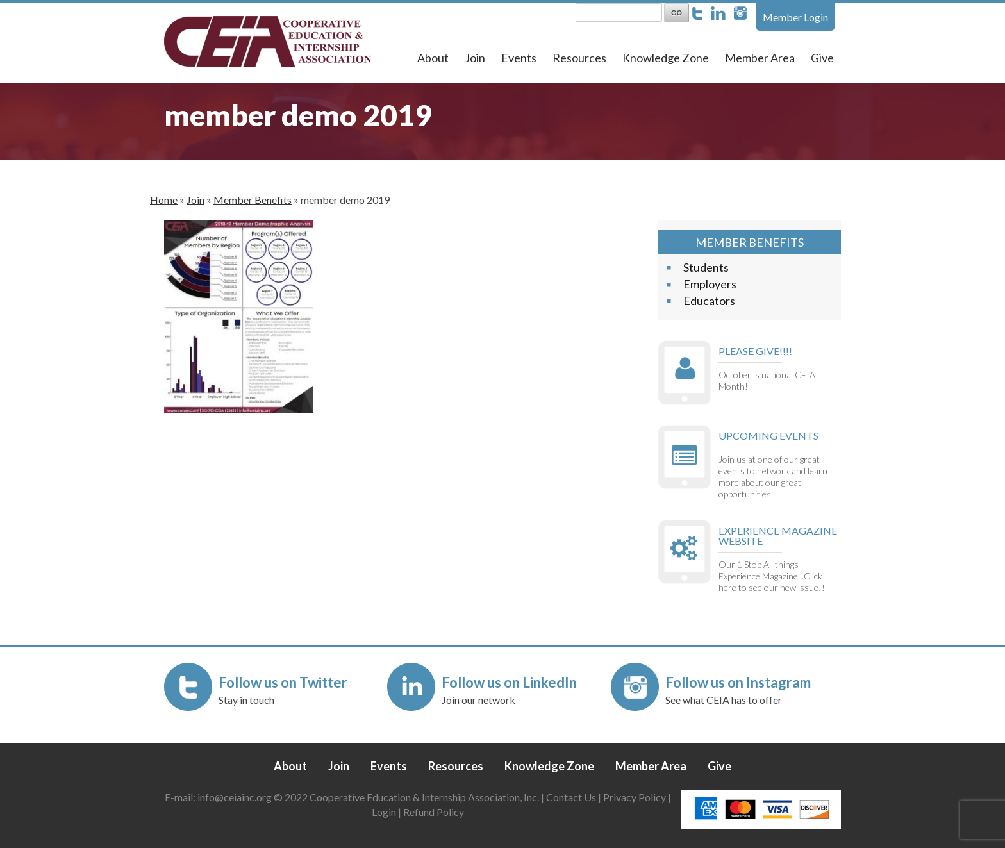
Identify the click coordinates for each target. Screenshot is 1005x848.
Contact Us (571, 797)
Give (822, 58)
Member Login (795, 17)
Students (706, 267)
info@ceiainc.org (235, 797)
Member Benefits (252, 200)
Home (164, 200)
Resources (579, 58)
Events (518, 58)
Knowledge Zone (665, 58)
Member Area (760, 58)
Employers (709, 284)
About (433, 58)
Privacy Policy (634, 797)
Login (384, 812)
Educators (709, 301)
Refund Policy (433, 812)
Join (475, 58)
